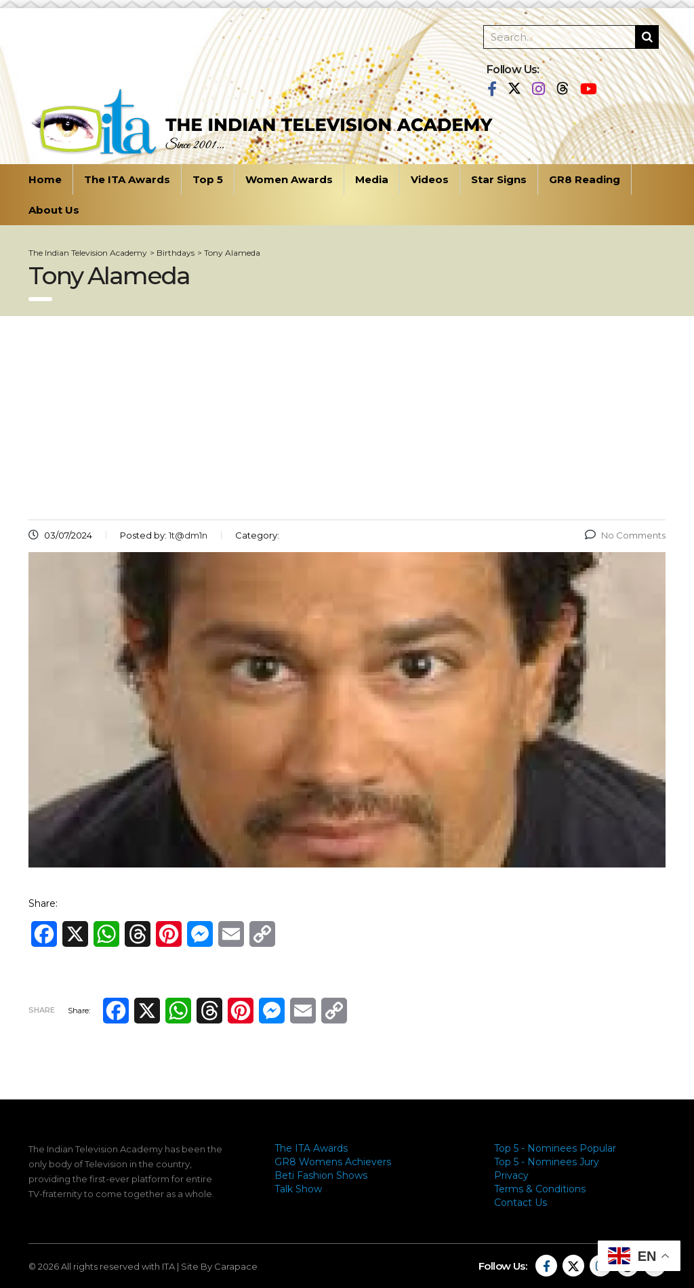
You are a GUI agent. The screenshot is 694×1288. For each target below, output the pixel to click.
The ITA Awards (127, 179)
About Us (53, 209)
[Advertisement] (347, 418)
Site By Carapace (219, 1266)
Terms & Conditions (540, 1189)
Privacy (511, 1175)
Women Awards (289, 179)
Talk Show (298, 1189)
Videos (430, 179)
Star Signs (499, 179)
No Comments (625, 535)
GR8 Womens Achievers (332, 1162)
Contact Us (520, 1202)
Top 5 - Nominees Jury (546, 1162)
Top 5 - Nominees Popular (555, 1148)
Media (371, 179)
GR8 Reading (584, 179)
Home (45, 179)
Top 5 (207, 179)
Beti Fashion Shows (320, 1175)
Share (41, 1010)
